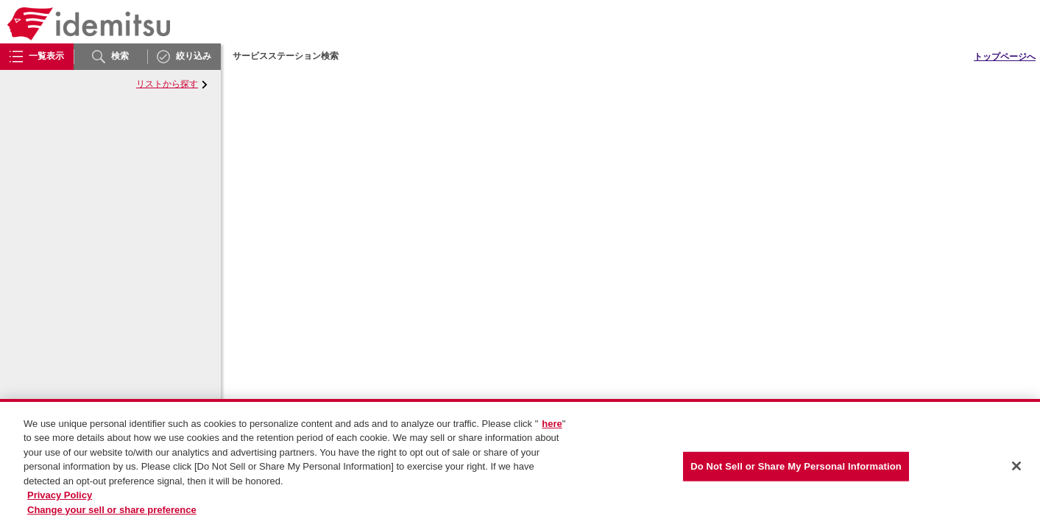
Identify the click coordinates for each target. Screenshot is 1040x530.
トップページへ (1005, 57)
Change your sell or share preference (112, 514)
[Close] (1016, 471)
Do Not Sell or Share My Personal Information (796, 470)
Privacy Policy (59, 500)
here (552, 428)
